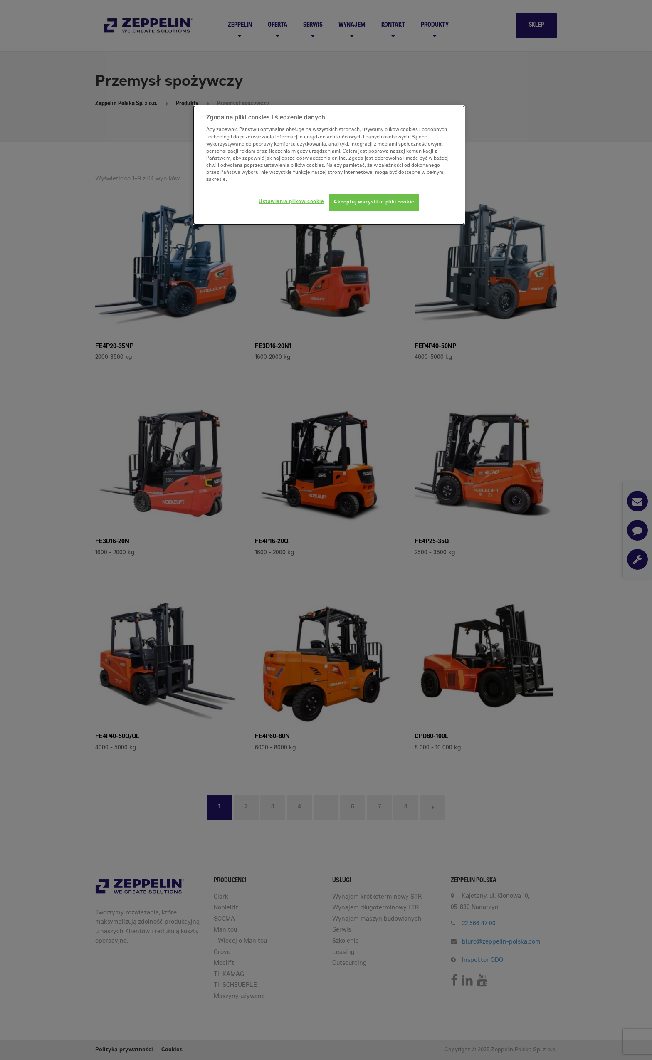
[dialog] (329, 165)
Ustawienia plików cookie (291, 202)
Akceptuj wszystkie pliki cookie (374, 202)
